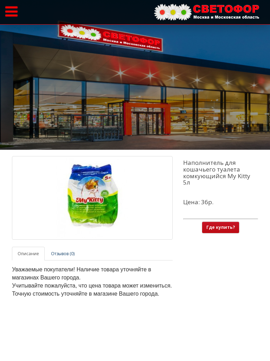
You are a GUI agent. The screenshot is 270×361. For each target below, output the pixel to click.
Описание (28, 254)
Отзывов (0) (63, 254)
